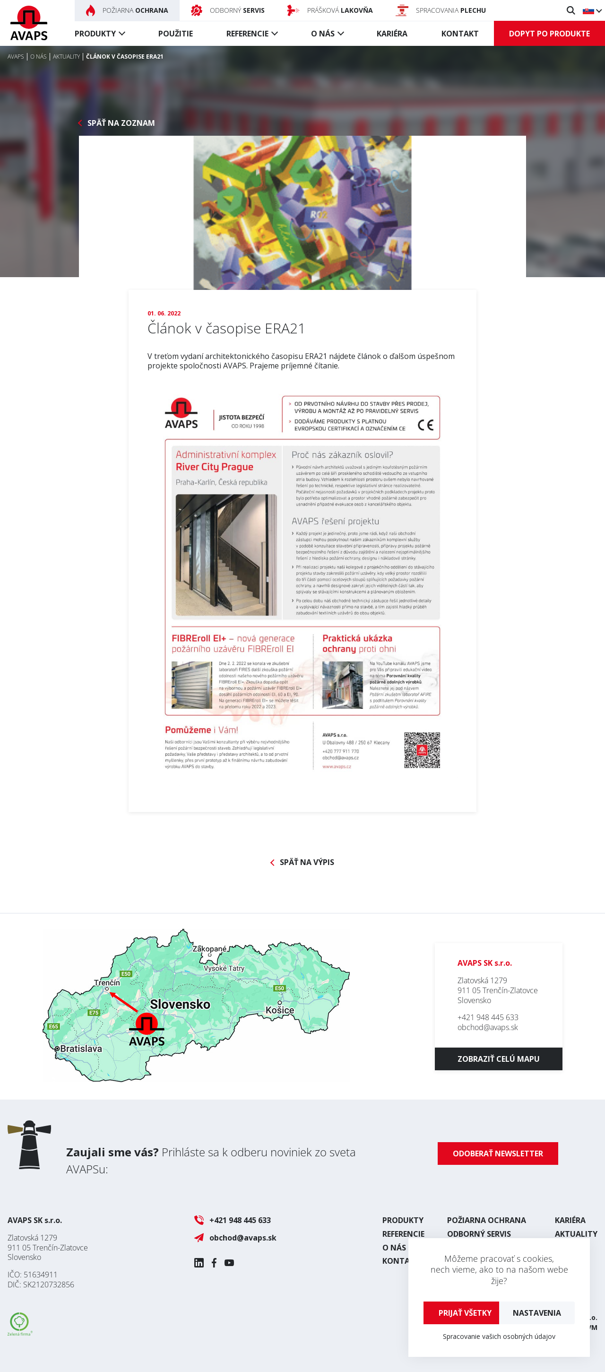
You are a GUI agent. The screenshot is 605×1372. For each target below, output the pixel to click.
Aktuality (576, 1234)
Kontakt (460, 33)
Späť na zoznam (121, 123)
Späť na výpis (307, 862)
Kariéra (392, 33)
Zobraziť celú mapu (499, 1059)
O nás (323, 33)
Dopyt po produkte (549, 33)
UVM (589, 1327)
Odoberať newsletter (498, 1153)
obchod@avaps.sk (488, 1027)
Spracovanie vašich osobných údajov (499, 1336)
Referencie (247, 33)
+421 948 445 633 (488, 1017)
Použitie (175, 33)
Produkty (95, 33)
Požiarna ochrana (486, 1220)
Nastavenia (537, 1313)
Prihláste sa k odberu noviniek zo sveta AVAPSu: (211, 1160)
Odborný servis (479, 1234)
